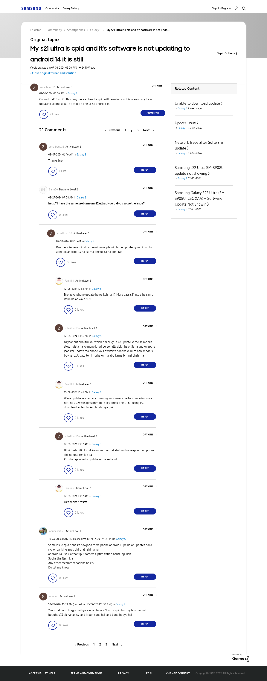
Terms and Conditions (87, 673)
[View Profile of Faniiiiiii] (69, 280)
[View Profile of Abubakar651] (56, 531)
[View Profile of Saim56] (53, 189)
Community (52, 8)
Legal (149, 673)
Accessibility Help (42, 673)
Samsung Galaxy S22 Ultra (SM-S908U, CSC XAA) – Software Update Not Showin (200, 199)
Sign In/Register (221, 8)
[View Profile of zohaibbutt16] (47, 87)
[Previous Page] (114, 130)
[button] (158, 86)
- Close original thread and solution (53, 73)
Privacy (123, 673)
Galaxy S (72, 93)
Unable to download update (197, 103)
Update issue (185, 123)
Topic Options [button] (226, 53)
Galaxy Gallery (71, 8)
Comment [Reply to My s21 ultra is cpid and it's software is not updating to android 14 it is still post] (153, 113)
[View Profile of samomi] (53, 596)
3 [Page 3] (138, 130)
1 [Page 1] (125, 130)
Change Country (178, 673)
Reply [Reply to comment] (145, 169)
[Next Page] (148, 130)
